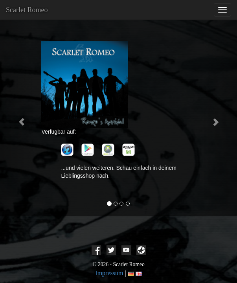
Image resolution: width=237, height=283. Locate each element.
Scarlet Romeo (27, 10)
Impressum (109, 273)
